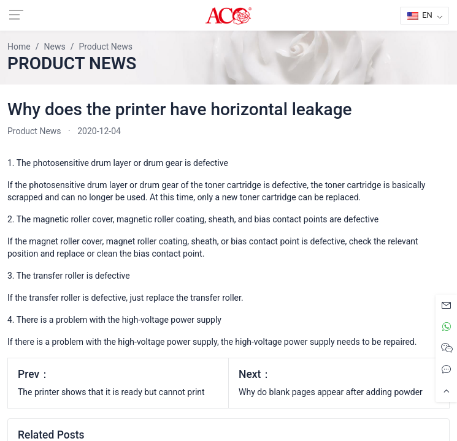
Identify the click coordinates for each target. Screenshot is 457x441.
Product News (34, 131)
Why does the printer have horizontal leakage (179, 109)
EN (419, 15)
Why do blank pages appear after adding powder (331, 392)
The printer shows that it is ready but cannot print (111, 392)
